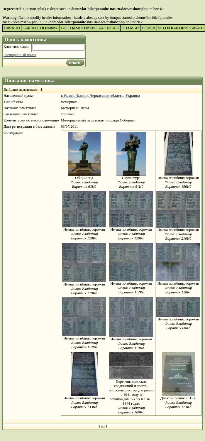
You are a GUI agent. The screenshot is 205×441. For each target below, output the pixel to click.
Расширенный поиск (20, 55)
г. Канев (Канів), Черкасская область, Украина (100, 96)
